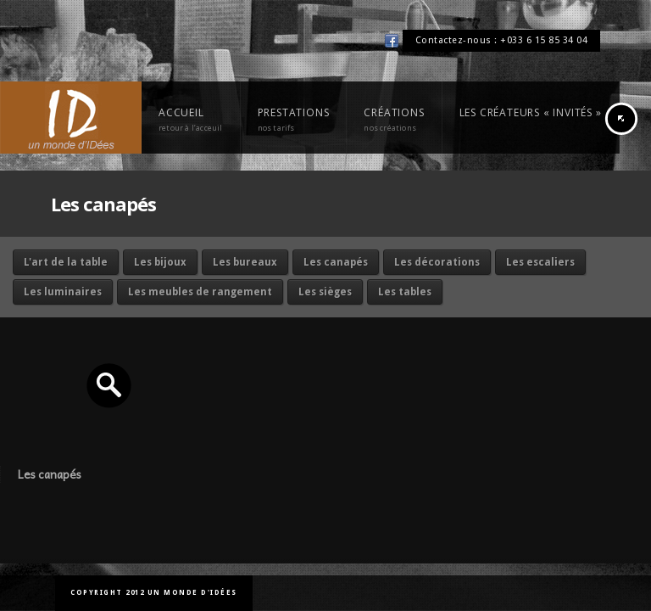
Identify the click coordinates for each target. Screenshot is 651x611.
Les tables (404, 292)
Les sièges (325, 292)
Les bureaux (245, 262)
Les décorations (437, 262)
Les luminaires (63, 292)
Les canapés (335, 262)
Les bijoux (160, 262)
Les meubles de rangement (200, 292)
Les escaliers (540, 262)
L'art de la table (66, 262)
